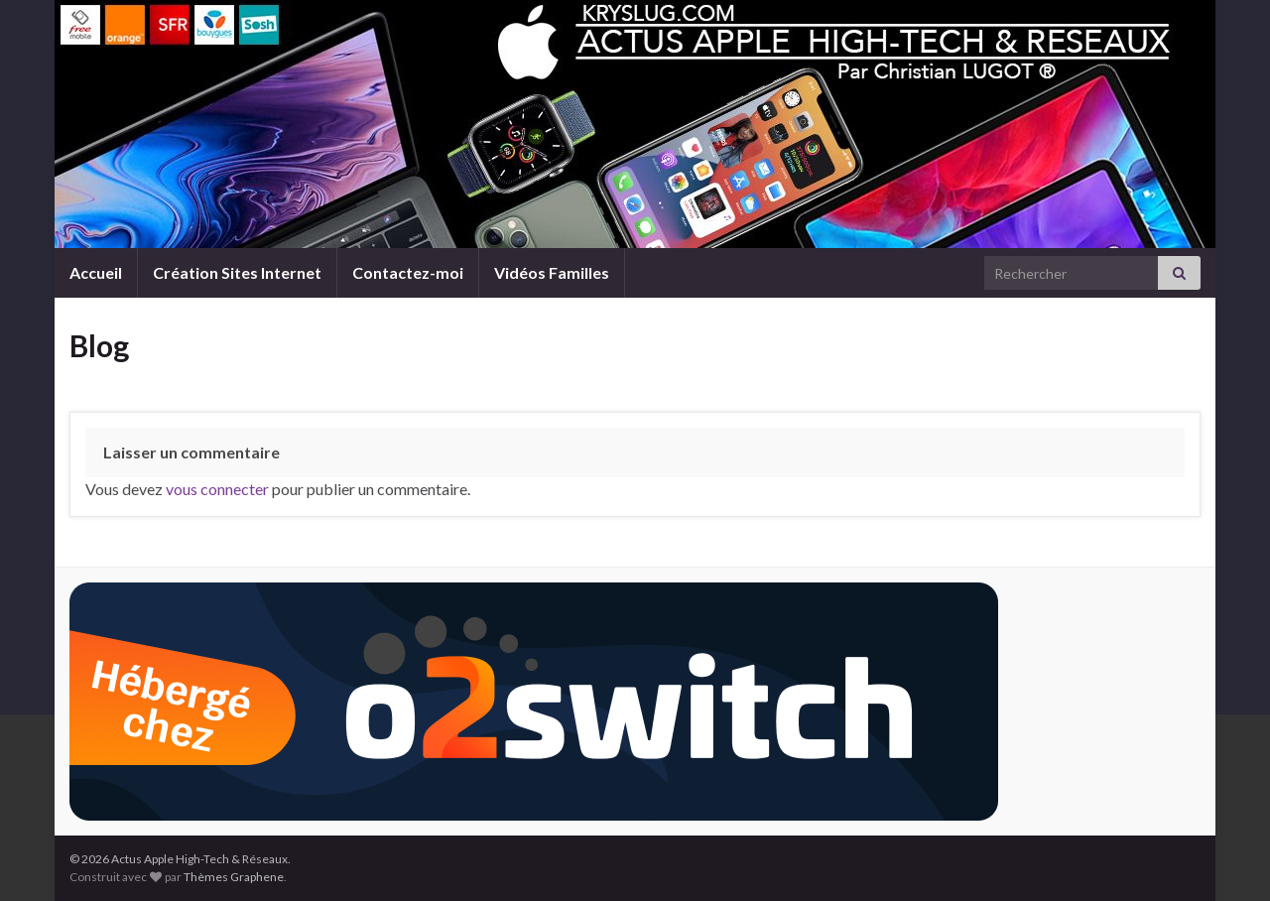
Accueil (95, 272)
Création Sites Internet (237, 272)
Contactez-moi (407, 272)
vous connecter (217, 488)
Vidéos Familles (551, 272)
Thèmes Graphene (234, 876)
